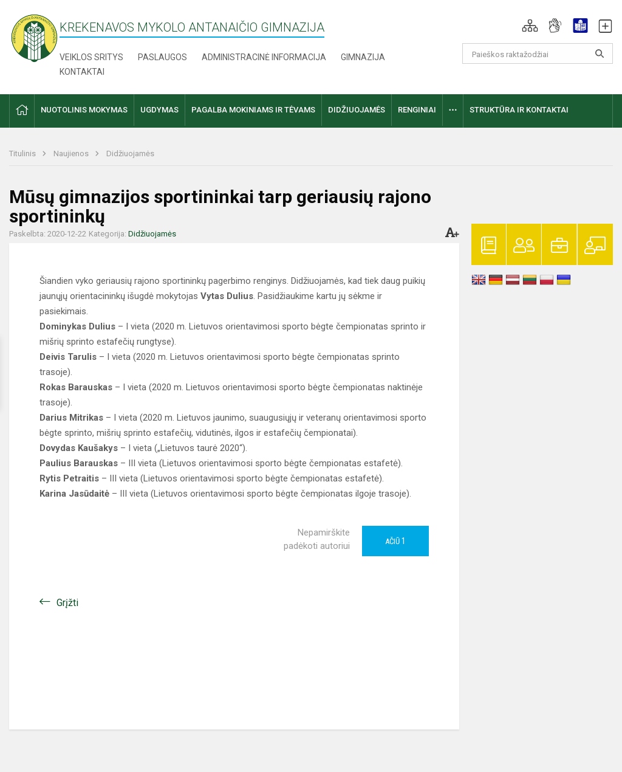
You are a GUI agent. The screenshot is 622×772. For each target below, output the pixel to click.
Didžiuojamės (130, 153)
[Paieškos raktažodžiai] (537, 53)
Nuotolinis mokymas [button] (84, 109)
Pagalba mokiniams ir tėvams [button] (253, 109)
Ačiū (395, 541)
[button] (530, 25)
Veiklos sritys (91, 57)
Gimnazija (363, 57)
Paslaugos (162, 57)
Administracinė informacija (264, 57)
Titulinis (23, 153)
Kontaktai (82, 72)
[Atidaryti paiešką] (599, 53)
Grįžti (67, 602)
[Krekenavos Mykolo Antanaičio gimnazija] (34, 37)
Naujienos (72, 153)
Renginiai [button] (417, 109)
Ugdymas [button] (159, 109)
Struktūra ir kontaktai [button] (519, 109)
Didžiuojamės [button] (356, 109)
